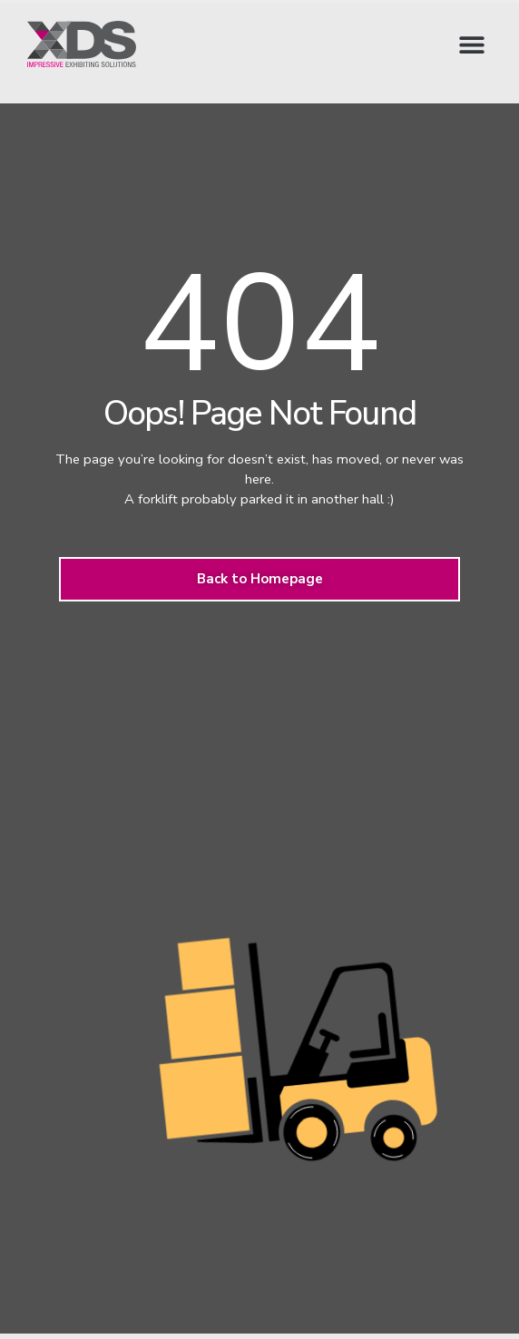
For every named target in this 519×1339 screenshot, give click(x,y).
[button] (471, 44)
